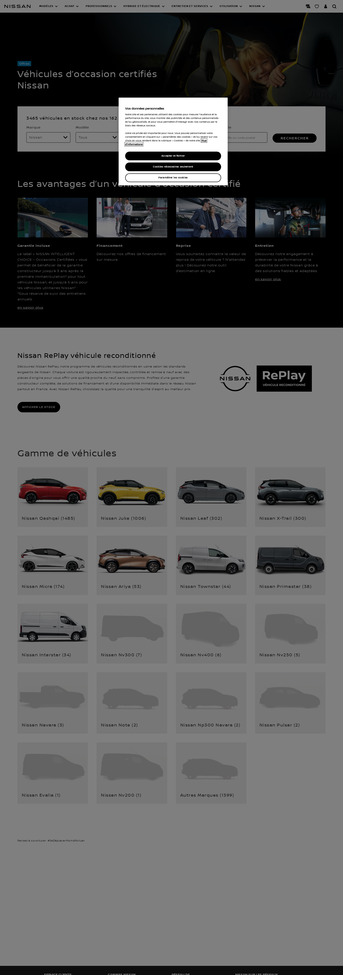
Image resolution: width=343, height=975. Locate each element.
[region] (173, 141)
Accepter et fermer (173, 155)
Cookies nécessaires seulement (173, 166)
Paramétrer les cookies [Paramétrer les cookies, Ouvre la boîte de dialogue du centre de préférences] (173, 177)
